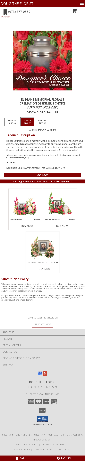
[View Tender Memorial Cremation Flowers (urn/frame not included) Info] (60, 203)
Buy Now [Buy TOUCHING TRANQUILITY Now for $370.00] (44, 269)
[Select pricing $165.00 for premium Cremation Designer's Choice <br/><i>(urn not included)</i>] (42, 122)
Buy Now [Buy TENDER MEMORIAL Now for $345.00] (62, 225)
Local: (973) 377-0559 (42, 387)
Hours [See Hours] (64, 458)
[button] (76, 12)
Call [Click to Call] (21, 458)
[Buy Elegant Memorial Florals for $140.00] (42, 175)
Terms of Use (63, 449)
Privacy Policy (22, 449)
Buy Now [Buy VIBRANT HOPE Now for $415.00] (27, 225)
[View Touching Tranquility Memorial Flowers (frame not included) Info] (42, 246)
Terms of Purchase (43, 449)
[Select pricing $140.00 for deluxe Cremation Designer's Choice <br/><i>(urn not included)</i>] (27, 122)
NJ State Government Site (55, 444)
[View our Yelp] (45, 374)
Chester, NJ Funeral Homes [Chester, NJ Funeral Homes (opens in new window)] (17, 435)
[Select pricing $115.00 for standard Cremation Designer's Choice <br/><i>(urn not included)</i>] (12, 122)
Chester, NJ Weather (27, 444)
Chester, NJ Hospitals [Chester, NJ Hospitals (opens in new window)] (46, 435)
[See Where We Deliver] (42, 324)
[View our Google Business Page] (40, 374)
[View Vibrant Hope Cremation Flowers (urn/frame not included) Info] (25, 203)
